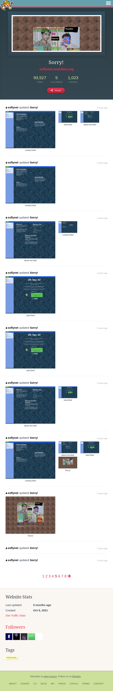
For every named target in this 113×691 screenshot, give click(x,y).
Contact (99, 683)
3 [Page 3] (49, 576)
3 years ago (102, 108)
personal (11, 658)
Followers (15, 627)
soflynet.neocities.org (56, 69)
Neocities (35, 676)
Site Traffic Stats (16, 615)
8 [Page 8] (65, 576)
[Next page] (69, 576)
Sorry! (34, 107)
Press (62, 683)
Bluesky (76, 676)
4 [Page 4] (53, 576)
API (52, 683)
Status (74, 683)
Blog (44, 683)
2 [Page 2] (46, 576)
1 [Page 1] (43, 576)
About (13, 683)
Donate (25, 683)
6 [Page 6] (59, 576)
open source (50, 676)
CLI (35, 683)
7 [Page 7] (62, 576)
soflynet (12, 107)
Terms (86, 683)
